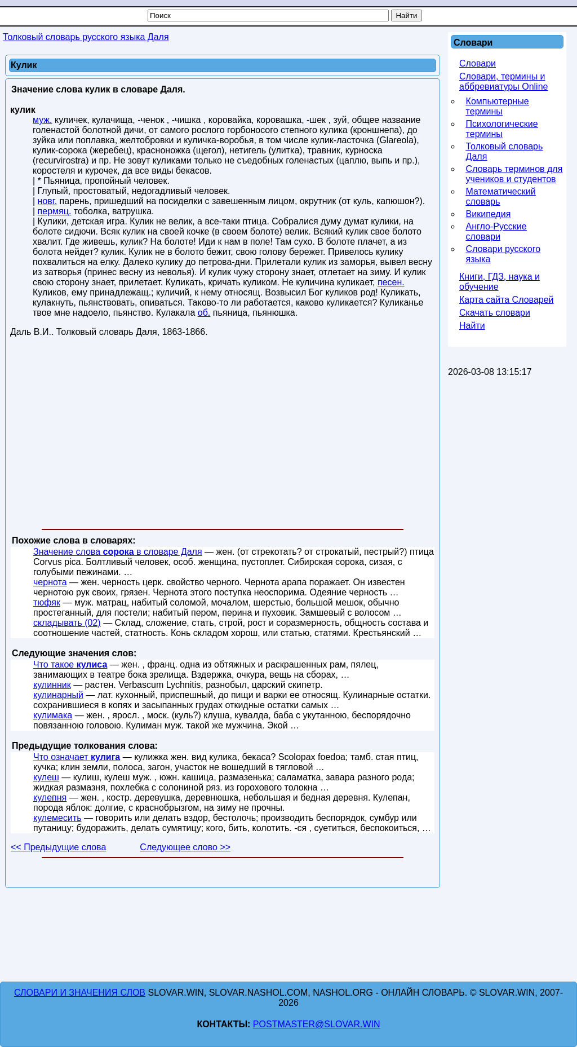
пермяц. (55, 211)
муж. (42, 120)
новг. (47, 201)
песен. (391, 282)
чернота (50, 582)
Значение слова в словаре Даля (117, 551)
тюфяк (46, 602)
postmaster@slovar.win (316, 1024)
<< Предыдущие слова (58, 847)
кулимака (52, 715)
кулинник (52, 685)
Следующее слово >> (185, 847)
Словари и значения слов (79, 992)
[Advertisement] (222, 435)
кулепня (49, 797)
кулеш (46, 777)
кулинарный (58, 695)
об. (204, 312)
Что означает (76, 757)
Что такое (70, 664)
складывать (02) (67, 623)
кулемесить (57, 818)
